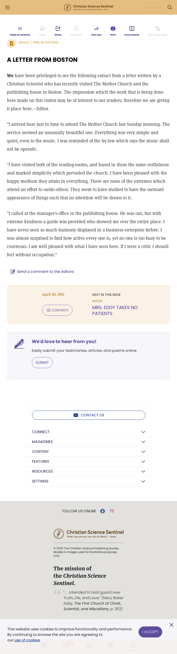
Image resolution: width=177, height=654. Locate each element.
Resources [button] (42, 471)
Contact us (88, 415)
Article (24, 42)
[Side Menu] (7, 7)
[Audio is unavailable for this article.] (42, 31)
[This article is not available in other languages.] (157, 31)
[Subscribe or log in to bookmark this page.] (76, 31)
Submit (42, 362)
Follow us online (79, 511)
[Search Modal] (169, 7)
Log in (151, 7)
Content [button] (40, 451)
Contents (57, 310)
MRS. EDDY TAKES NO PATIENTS (115, 310)
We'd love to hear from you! (64, 341)
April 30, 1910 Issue (46, 42)
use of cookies (27, 640)
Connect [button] (41, 431)
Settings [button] (40, 481)
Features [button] (40, 461)
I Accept (150, 631)
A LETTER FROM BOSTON (42, 60)
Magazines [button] (42, 441)
